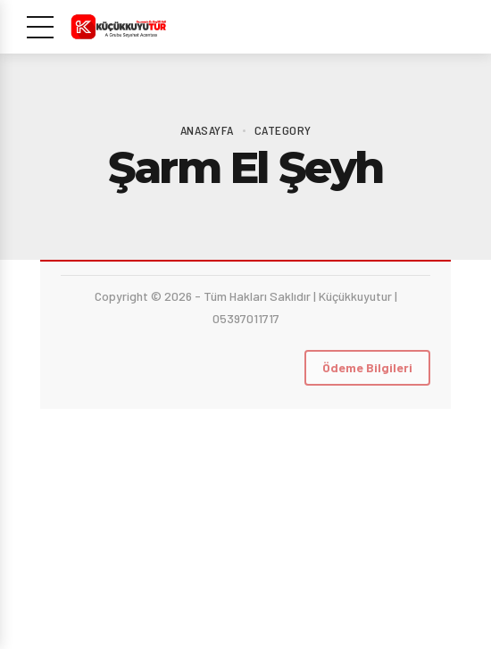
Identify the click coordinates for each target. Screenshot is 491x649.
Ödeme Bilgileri (367, 367)
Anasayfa (207, 129)
